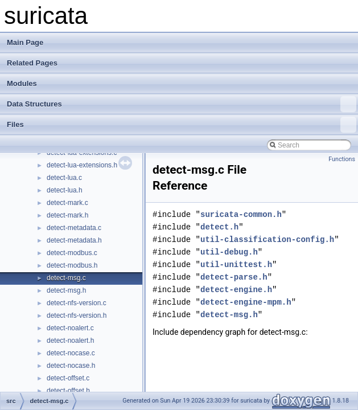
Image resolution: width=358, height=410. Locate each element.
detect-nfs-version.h (76, 315)
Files (181, 125)
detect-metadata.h (74, 240)
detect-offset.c (68, 378)
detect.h (219, 227)
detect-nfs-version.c (76, 303)
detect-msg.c (66, 278)
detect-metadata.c (74, 228)
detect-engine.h (236, 289)
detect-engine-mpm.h (245, 302)
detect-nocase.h (71, 366)
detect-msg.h (66, 290)
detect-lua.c (64, 178)
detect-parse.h (234, 277)
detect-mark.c (67, 203)
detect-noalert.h (70, 341)
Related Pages (32, 63)
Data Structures (181, 104)
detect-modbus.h (72, 265)
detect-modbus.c (72, 253)
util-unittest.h (236, 264)
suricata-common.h (241, 214)
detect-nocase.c (71, 353)
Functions (341, 159)
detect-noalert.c (70, 328)
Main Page (25, 42)
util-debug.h (229, 252)
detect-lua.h (65, 190)
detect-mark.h (67, 215)
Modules (22, 83)
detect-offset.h (68, 391)
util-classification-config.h (267, 239)
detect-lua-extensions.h (82, 165)
